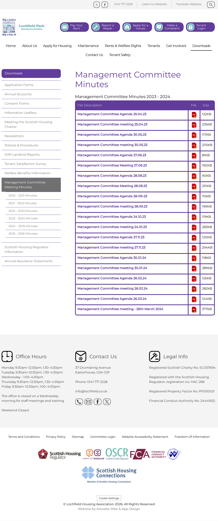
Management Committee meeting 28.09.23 (112, 206)
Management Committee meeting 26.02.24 (112, 288)
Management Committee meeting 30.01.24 (112, 268)
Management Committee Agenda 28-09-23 (112, 196)
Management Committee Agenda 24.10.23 (111, 217)
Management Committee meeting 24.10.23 (112, 227)
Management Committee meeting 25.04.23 (112, 124)
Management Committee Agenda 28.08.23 (111, 176)
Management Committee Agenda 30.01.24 (111, 258)
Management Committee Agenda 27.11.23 (110, 237)
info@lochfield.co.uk (91, 391)
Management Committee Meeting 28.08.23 (112, 186)
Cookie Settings (109, 498)
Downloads (14, 73)
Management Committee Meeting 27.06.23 (112, 165)
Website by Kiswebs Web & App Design (109, 509)
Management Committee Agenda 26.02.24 (112, 278)
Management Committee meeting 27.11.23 (111, 247)
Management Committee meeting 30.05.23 (112, 145)
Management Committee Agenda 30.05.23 (111, 135)
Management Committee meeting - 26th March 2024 (120, 309)
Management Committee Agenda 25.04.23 (111, 114)
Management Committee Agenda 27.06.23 (111, 155)
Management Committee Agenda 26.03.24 (112, 299)
